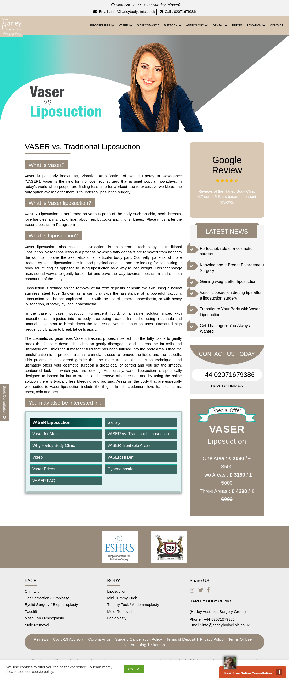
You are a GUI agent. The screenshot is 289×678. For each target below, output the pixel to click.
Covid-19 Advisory (68, 639)
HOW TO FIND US (227, 386)
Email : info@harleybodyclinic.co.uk (124, 12)
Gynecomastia (148, 25)
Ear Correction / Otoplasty (47, 598)
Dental (220, 25)
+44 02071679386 (219, 619)
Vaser (125, 25)
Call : (166, 12)
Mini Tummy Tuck (122, 598)
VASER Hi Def (120, 457)
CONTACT (276, 25)
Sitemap (158, 645)
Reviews (41, 639)
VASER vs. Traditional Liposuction (138, 434)
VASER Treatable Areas (129, 445)
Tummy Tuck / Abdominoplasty (133, 604)
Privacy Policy (212, 639)
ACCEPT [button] (134, 669)
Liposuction (116, 591)
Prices (237, 25)
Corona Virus (99, 639)
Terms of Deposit (181, 639)
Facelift (31, 611)
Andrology (197, 25)
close (279, 672)
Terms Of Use (240, 639)
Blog (142, 645)
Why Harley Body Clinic (53, 445)
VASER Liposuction (51, 422)
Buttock (172, 25)
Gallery (113, 422)
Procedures (102, 25)
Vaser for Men (45, 434)
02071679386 (185, 12)
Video (37, 457)
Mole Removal (37, 625)
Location (256, 25)
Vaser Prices (43, 469)
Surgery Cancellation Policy (138, 639)
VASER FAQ (43, 481)
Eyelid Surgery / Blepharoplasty (51, 604)
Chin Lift (32, 591)
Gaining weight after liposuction (228, 281)
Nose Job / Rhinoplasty (44, 618)
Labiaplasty (116, 618)
